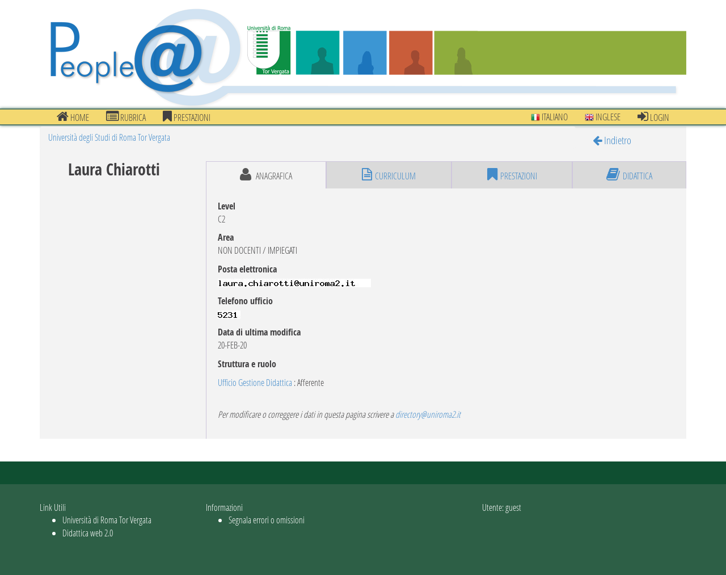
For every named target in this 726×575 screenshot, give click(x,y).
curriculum (389, 174)
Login (653, 117)
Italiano (549, 117)
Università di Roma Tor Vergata (106, 520)
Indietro (612, 140)
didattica (629, 174)
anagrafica (266, 174)
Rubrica (126, 117)
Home (73, 117)
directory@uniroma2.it (428, 414)
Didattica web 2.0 (87, 533)
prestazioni (186, 117)
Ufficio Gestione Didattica (255, 382)
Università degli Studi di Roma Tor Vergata (109, 137)
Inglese (603, 117)
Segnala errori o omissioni (267, 520)
